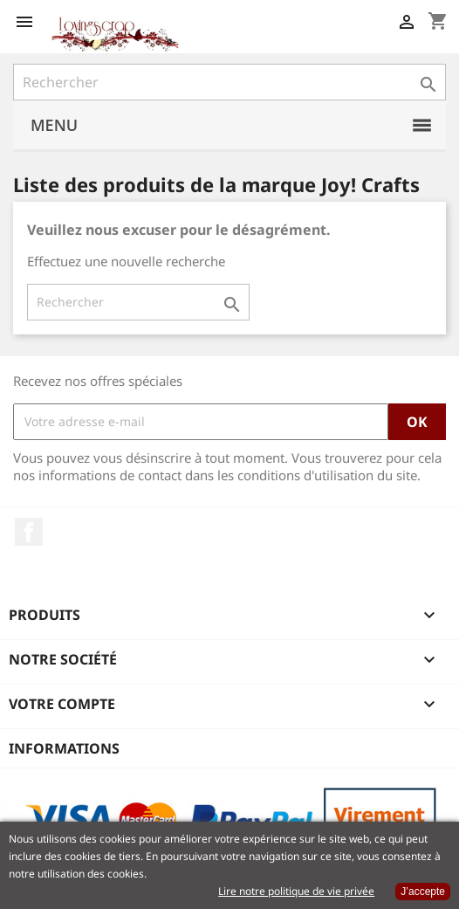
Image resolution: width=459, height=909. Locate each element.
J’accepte (423, 891)
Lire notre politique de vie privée (296, 891)
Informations (64, 748)
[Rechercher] (229, 82)
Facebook (29, 532)
